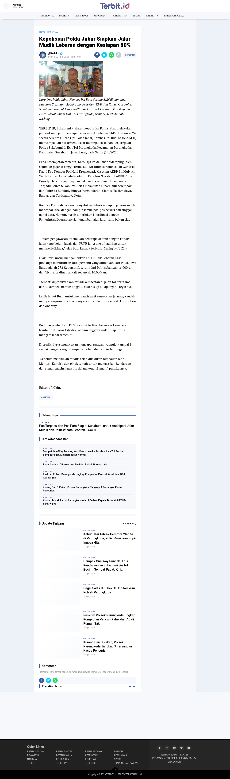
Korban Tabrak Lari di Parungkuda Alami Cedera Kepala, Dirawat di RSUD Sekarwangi (84, 502)
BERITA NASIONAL (36, 751)
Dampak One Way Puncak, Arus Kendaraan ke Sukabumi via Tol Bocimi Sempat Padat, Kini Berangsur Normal (83, 453)
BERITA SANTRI (64, 751)
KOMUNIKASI (120, 755)
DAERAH (64, 15)
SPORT (136, 15)
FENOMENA (100, 15)
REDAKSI (183, 754)
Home (42, 32)
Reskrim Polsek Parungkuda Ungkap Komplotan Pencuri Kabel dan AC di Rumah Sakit (84, 476)
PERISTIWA (81, 15)
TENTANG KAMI (169, 754)
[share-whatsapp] (111, 55)
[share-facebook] (97, 55)
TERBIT (30, 763)
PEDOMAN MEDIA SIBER (164, 758)
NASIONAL (47, 15)
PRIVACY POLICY (187, 758)
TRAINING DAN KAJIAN (126, 763)
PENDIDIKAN (62, 759)
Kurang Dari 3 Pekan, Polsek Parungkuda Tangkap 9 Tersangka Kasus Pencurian (82, 489)
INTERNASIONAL (174, 15)
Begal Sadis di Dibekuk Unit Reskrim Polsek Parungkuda (75, 464)
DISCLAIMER (174, 761)
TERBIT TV (152, 15)
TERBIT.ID (90, 763)
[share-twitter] (104, 55)
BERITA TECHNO (93, 751)
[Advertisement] (168, 73)
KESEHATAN (120, 15)
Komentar (130, 55)
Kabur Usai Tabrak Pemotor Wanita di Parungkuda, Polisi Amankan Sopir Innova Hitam (109, 538)
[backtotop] (115, 770)
